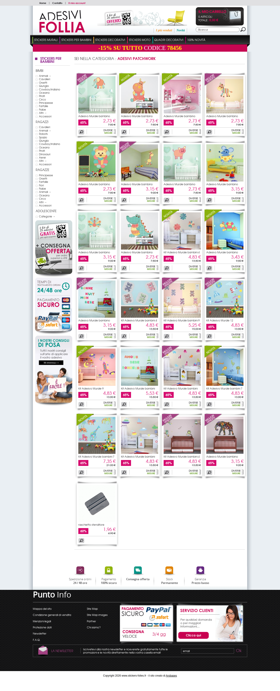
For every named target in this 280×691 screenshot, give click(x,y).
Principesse (46, 102)
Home (42, 3)
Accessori (45, 116)
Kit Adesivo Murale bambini (138, 388)
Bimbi (39, 70)
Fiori (41, 185)
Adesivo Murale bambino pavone (94, 253)
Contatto (57, 3)
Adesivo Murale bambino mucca (179, 117)
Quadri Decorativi (168, 40)
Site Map (92, 609)
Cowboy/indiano (49, 89)
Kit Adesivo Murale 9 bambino (91, 389)
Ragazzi (42, 121)
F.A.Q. (36, 640)
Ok (238, 651)
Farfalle (43, 106)
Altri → (43, 112)
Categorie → (47, 216)
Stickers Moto (139, 40)
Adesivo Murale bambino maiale (179, 185)
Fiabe (42, 109)
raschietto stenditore (91, 525)
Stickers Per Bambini (76, 40)
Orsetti (43, 82)
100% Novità (196, 40)
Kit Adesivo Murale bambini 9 (182, 320)
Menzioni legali (42, 621)
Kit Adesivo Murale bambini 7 (224, 388)
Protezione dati (42, 627)
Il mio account (76, 3)
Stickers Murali (46, 40)
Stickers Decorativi (110, 40)
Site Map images (97, 615)
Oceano (44, 92)
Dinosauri (44, 154)
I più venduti (164, 30)
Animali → (45, 75)
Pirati (42, 95)
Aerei (42, 157)
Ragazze (42, 169)
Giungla (44, 85)
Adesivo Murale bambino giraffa (137, 185)
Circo (42, 99)
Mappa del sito (42, 609)
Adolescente (46, 210)
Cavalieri (44, 79)
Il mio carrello (212, 12)
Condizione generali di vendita (52, 615)
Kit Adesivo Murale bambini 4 (182, 252)
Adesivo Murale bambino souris (222, 185)
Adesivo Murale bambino (94, 116)
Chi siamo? (94, 627)
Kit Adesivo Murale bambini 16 (181, 389)
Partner (91, 621)
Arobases (171, 675)
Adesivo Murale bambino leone (94, 185)
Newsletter (39, 633)
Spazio (43, 137)
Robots (43, 133)
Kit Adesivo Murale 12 (219, 320)
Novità (181, 30)
